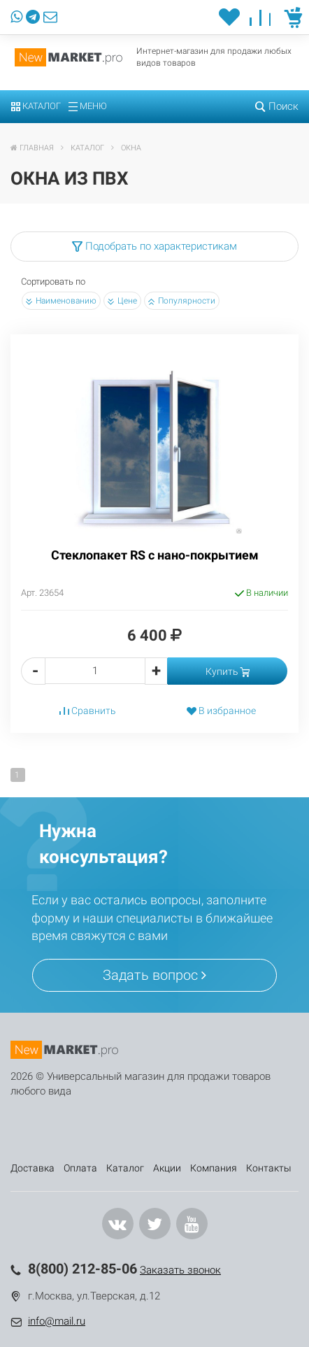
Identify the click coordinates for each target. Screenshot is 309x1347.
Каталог (36, 106)
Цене (122, 301)
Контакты (269, 1168)
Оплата (80, 1168)
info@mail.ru (56, 1321)
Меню (88, 106)
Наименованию (61, 301)
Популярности (181, 301)
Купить (228, 671)
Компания (213, 1168)
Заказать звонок (180, 1270)
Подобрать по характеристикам (154, 246)
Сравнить (87, 710)
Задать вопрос (154, 975)
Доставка (32, 1168)
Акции (167, 1168)
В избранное (221, 710)
